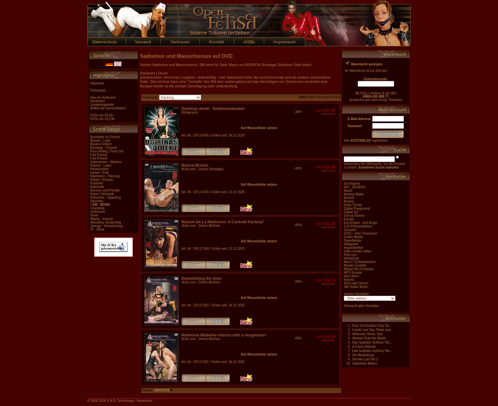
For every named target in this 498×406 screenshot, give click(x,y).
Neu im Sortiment (102, 97)
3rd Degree (352, 183)
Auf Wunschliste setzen (259, 128)
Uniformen (97, 212)
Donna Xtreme (354, 215)
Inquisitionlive (353, 247)
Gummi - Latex (101, 165)
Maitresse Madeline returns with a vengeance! (223, 335)
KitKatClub (351, 258)
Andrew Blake (354, 194)
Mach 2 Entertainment (359, 262)
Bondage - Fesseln (103, 147)
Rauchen (96, 201)
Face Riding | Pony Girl (107, 151)
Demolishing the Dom (201, 278)
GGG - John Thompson (360, 233)
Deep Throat (353, 205)
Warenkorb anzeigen (366, 64)
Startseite (97, 83)
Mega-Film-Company (359, 269)
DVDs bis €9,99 (101, 115)
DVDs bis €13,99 (102, 119)
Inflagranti (351, 244)
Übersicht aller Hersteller (361, 306)
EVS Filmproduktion (358, 226)
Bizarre (349, 201)
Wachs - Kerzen (101, 219)
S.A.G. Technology (120, 400)
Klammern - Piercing (105, 176)
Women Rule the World (368, 338)
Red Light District (356, 283)
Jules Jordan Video (357, 251)
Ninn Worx (351, 276)
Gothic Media (353, 237)
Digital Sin (351, 212)
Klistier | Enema (101, 179)
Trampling (97, 208)
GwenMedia (352, 240)
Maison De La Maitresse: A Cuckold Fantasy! (222, 222)
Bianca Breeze (194, 165)
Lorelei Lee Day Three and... (372, 330)
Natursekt (97, 187)
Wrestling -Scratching (105, 222)
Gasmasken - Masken (106, 162)
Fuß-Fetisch (98, 158)
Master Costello (355, 265)
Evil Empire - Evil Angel (360, 223)
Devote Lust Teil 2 (365, 359)
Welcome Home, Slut (367, 334)
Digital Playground (357, 208)
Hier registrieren (366, 140)
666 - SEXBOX (354, 187)
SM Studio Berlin (356, 287)
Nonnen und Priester (105, 190)
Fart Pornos (98, 155)
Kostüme (96, 183)
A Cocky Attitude (364, 346)
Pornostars (98, 90)
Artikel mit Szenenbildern (108, 108)
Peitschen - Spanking (105, 197)
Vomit (94, 215)
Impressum (144, 400)
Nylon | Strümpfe (102, 194)
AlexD (348, 190)
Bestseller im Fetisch (105, 137)
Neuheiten (97, 101)
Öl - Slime (97, 229)
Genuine (350, 230)
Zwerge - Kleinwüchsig (106, 226)
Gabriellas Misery (364, 363)
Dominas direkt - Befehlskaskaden (212, 108)
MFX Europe (353, 272)
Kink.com (350, 255)
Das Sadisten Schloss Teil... (372, 342)
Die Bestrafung (363, 355)
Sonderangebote (102, 104)
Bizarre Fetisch (101, 144)
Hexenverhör (99, 169)
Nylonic (349, 279)
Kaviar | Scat (99, 172)
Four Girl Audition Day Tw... (371, 325)
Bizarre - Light (100, 140)
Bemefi (349, 198)
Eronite (349, 219)
